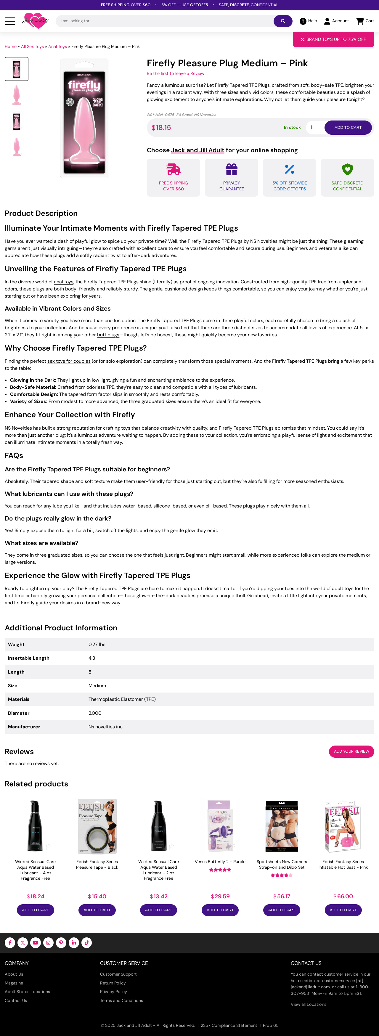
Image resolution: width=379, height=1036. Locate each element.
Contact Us (16, 1000)
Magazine (14, 983)
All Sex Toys (32, 46)
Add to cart (348, 127)
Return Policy (113, 983)
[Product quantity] (322, 127)
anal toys (63, 282)
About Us (14, 974)
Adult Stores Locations (27, 991)
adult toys (343, 588)
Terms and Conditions (121, 1000)
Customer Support (118, 974)
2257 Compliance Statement (229, 1025)
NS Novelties (205, 114)
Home (11, 46)
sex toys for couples (69, 361)
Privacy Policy (113, 991)
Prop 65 (271, 1025)
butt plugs (108, 335)
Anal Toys (57, 46)
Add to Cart (35, 910)
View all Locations (308, 1004)
